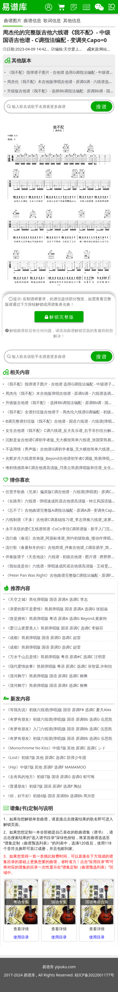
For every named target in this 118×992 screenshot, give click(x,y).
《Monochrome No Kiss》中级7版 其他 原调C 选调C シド (56, 747)
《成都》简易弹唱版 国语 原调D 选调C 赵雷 (43, 637)
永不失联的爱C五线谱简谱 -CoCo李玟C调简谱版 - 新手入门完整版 (61, 528)
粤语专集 (21, 901)
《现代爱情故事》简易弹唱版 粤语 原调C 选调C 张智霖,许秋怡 (59, 666)
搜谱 (101, 106)
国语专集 (59, 901)
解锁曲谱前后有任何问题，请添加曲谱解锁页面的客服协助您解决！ (59, 333)
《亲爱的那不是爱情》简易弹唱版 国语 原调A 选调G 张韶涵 (57, 608)
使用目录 (21, 937)
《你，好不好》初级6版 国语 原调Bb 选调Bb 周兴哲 (50, 795)
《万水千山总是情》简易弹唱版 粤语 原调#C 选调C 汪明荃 (56, 656)
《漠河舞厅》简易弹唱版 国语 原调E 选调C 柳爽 (47, 675)
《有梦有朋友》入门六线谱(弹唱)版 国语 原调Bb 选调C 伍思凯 (59, 728)
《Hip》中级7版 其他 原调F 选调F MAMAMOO (46, 767)
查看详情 (21, 928)
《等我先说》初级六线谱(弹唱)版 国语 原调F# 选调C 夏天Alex (58, 709)
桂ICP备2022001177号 (94, 975)
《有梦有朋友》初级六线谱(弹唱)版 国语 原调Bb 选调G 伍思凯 (59, 719)
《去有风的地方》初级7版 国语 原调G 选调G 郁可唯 (50, 776)
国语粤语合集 (96, 901)
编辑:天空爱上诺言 (68, 49)
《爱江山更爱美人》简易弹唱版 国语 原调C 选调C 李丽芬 (54, 628)
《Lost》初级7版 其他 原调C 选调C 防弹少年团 (46, 757)
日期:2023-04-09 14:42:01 (26, 49)
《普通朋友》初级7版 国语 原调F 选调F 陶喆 (44, 786)
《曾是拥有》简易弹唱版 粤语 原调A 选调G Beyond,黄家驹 (56, 618)
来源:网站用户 (100, 49)
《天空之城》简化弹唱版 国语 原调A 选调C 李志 (47, 599)
